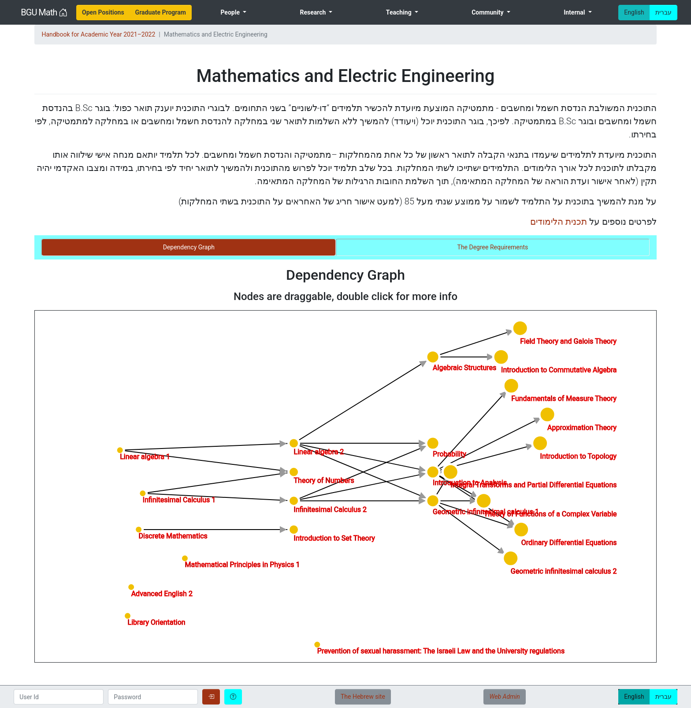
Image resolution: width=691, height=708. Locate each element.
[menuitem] (103, 12)
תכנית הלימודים (558, 221)
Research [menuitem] (313, 12)
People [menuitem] (230, 12)
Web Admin (504, 696)
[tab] (188, 247)
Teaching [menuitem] (399, 12)
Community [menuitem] (488, 12)
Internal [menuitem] (575, 12)
